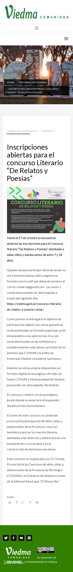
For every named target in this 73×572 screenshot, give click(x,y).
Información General (18, 134)
